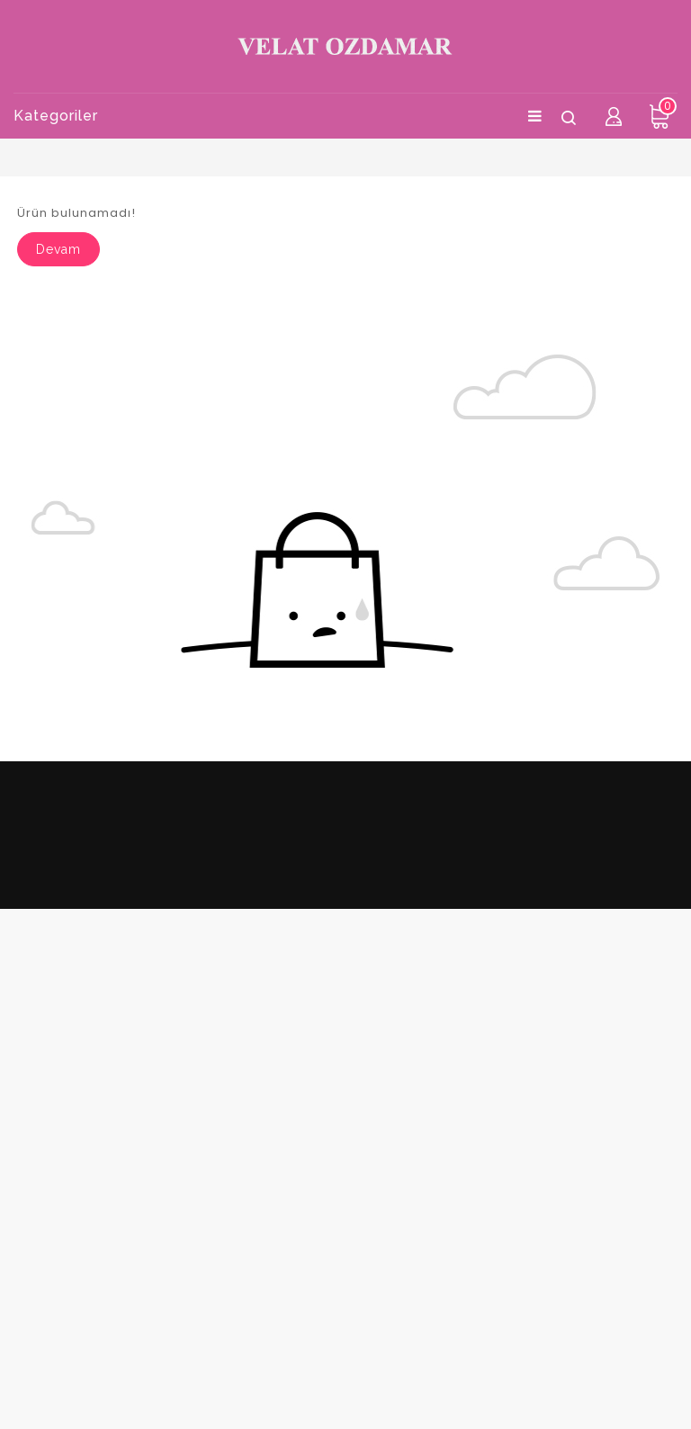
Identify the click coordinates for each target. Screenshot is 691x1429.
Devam (58, 249)
